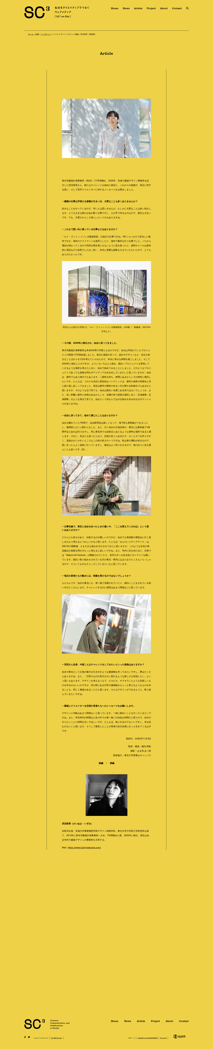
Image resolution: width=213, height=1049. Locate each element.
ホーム (30, 34)
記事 (37, 34)
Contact (177, 9)
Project (151, 9)
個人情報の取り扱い (56, 1038)
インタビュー (46, 34)
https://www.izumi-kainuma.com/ (84, 847)
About (164, 9)
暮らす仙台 (163, 1038)
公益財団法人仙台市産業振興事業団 (148, 1038)
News (126, 9)
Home (114, 9)
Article (138, 9)
